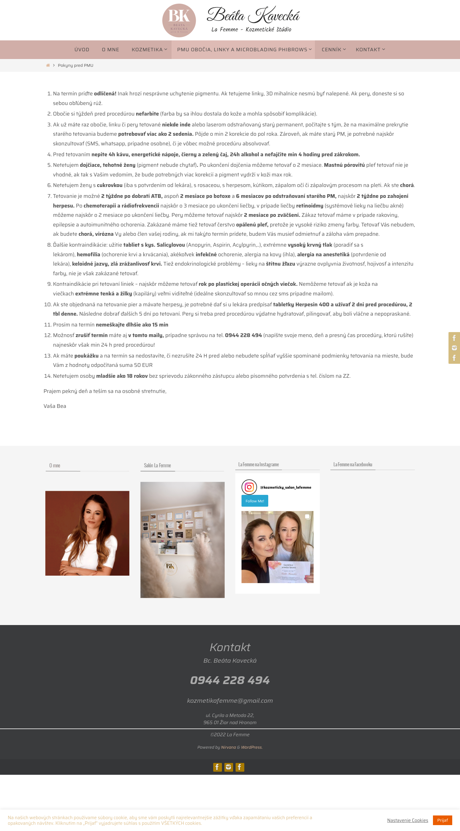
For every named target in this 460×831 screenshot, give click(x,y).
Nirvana (228, 747)
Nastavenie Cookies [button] (407, 820)
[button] (278, 547)
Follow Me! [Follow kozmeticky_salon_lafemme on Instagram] (255, 501)
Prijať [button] (442, 820)
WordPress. (252, 747)
